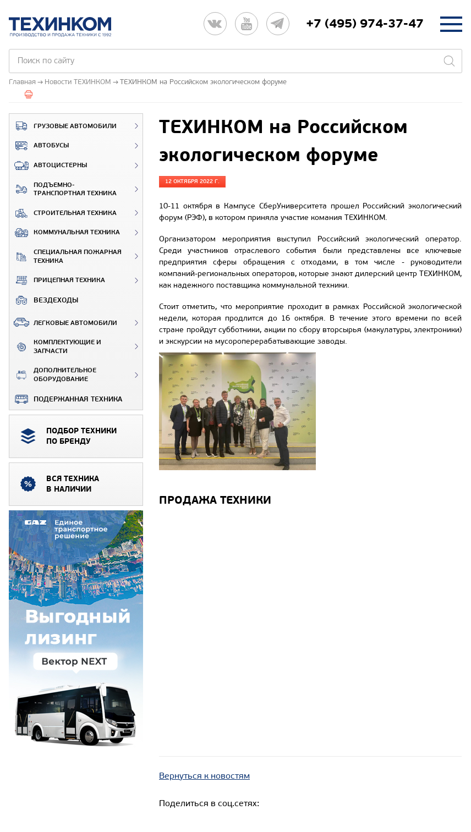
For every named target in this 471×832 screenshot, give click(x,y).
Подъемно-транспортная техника (63, 189)
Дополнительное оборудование (52, 374)
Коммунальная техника (64, 232)
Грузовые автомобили (63, 126)
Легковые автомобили (63, 322)
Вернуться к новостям (204, 775)
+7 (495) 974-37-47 (365, 23)
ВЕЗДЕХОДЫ (43, 300)
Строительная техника (63, 213)
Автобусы (39, 145)
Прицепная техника (57, 280)
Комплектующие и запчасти (55, 346)
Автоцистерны (48, 165)
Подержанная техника (65, 399)
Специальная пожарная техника (65, 256)
